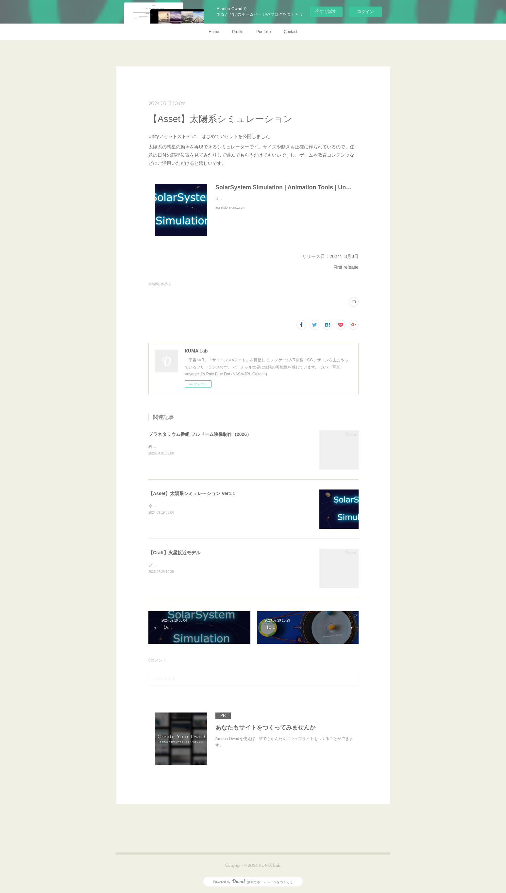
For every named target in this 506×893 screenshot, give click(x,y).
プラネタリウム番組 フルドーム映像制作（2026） (199, 434)
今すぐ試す (326, 11)
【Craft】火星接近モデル (174, 552)
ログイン (365, 11)
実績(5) (153, 284)
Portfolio (263, 31)
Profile (237, 31)
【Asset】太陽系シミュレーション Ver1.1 (191, 493)
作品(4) (166, 284)
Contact (290, 31)
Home (214, 31)
